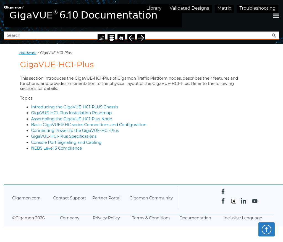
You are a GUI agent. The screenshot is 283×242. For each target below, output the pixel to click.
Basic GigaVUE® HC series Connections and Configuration (88, 124)
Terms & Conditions (151, 217)
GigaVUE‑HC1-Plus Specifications (63, 136)
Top (267, 229)
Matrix (224, 8)
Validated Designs (189, 8)
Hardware (27, 53)
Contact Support (69, 198)
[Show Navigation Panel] (276, 15)
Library (153, 8)
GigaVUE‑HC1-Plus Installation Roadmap (71, 112)
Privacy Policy (106, 217)
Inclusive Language (243, 217)
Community (151, 198)
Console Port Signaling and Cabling (66, 142)
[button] (274, 36)
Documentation (195, 217)
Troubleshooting (257, 8)
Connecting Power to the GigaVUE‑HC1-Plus (75, 130)
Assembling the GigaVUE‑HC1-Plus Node (71, 118)
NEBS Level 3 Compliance (56, 148)
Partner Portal (106, 198)
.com (26, 198)
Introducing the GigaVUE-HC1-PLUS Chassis (74, 107)
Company (69, 217)
